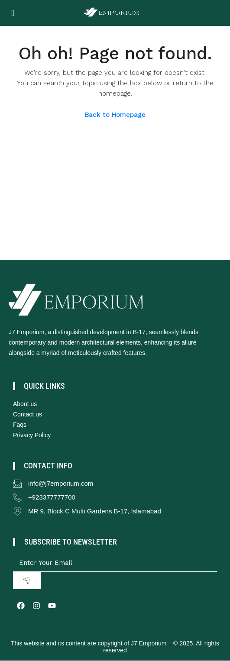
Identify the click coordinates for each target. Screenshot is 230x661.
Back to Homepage (115, 115)
